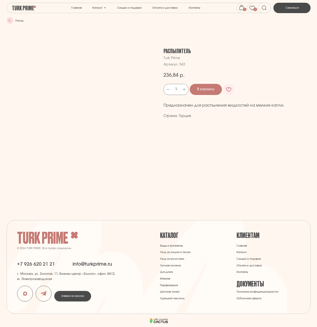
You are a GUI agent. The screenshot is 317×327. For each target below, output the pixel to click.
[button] (291, 8)
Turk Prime (23, 8)
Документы (250, 283)
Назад (19, 20)
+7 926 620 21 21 (36, 264)
